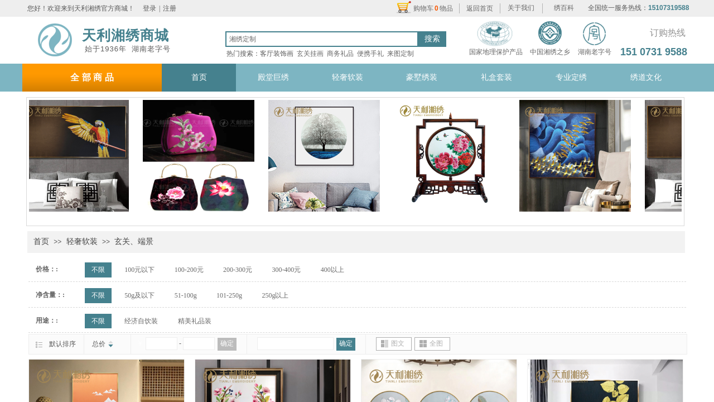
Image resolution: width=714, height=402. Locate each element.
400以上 (332, 270)
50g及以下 (139, 295)
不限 (98, 270)
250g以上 (275, 295)
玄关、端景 (133, 241)
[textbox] (321, 39)
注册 (169, 8)
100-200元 (189, 270)
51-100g (186, 295)
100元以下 (139, 270)
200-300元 (237, 270)
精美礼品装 (194, 321)
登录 (149, 8)
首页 (41, 241)
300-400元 (286, 270)
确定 (227, 343)
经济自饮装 (141, 321)
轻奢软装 (82, 241)
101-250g (229, 295)
